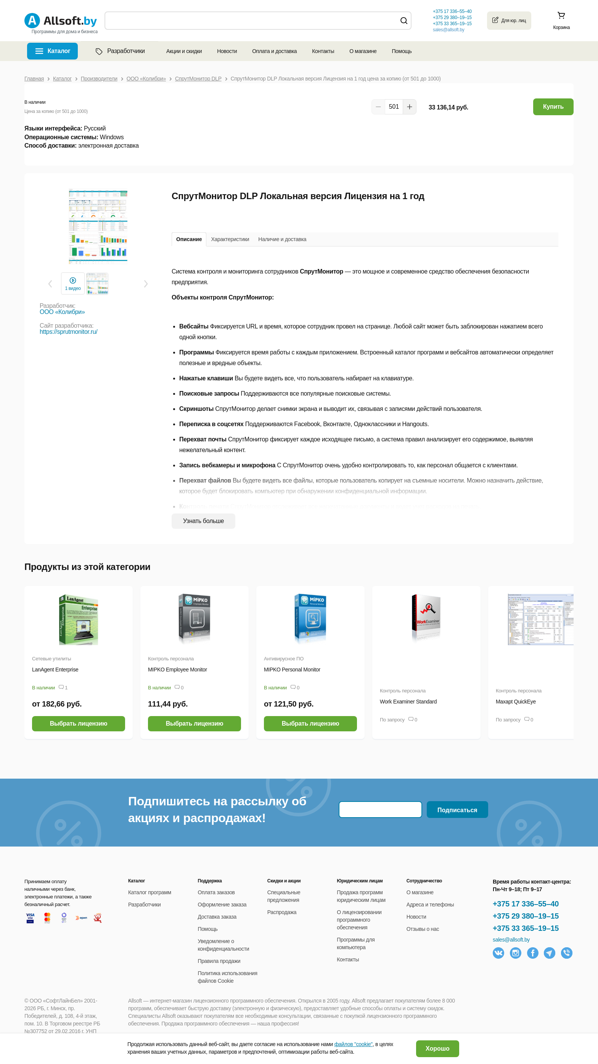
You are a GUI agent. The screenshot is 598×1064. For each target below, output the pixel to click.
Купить (553, 106)
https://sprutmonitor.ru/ (69, 331)
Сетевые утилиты (51, 659)
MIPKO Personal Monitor (292, 669)
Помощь (402, 51)
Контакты (323, 51)
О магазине (362, 51)
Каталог (59, 51)
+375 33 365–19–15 (526, 928)
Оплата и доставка (274, 51)
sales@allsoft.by (448, 29)
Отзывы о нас (423, 929)
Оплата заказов (216, 892)
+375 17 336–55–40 (526, 904)
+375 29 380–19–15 (526, 916)
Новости (227, 51)
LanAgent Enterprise (55, 669)
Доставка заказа (217, 917)
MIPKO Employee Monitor (177, 669)
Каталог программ (149, 892)
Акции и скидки (184, 51)
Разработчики (119, 51)
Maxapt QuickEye (516, 702)
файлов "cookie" (353, 1044)
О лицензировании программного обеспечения (359, 919)
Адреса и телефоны (430, 904)
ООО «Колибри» (62, 312)
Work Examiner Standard (408, 702)
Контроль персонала (171, 659)
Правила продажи (219, 961)
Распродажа (281, 912)
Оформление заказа (222, 904)
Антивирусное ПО (284, 659)
